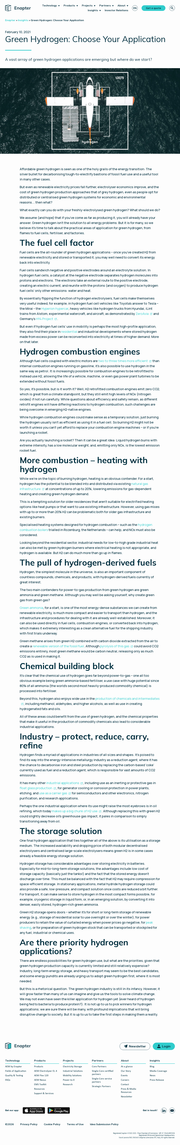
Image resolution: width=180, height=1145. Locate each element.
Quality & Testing (14, 1075)
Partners (105, 5)
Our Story (126, 1071)
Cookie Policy (52, 1124)
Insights (93, 10)
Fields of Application (15, 1071)
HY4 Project (44, 319)
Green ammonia (31, 608)
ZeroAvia (142, 313)
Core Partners (99, 1066)
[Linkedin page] (164, 1110)
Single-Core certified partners (102, 1073)
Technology (49, 5)
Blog (152, 1066)
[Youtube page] (172, 1110)
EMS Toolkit (40, 1084)
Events (124, 1075)
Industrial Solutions (73, 1071)
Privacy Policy (28, 1124)
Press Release (157, 1080)
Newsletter (137, 1046)
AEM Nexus (40, 1080)
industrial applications (62, 783)
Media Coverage (158, 1071)
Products (69, 5)
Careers (125, 1080)
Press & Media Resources (128, 1090)
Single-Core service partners (102, 1080)
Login (166, 1046)
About (121, 5)
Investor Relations (116, 10)
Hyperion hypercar (55, 308)
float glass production (36, 788)
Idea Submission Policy (104, 1124)
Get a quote (153, 8)
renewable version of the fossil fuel (58, 646)
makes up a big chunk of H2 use (75, 811)
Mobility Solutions (72, 1075)
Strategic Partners (101, 1086)
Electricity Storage (72, 1066)
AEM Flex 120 (41, 1075)
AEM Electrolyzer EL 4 (45, 1071)
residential (69, 331)
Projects (87, 5)
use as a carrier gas (53, 793)
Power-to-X (68, 1080)
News (152, 1075)
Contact (125, 1084)
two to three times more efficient (123, 361)
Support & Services (44, 1093)
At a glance (127, 1066)
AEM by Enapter (13, 1066)
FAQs (7, 1080)
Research (68, 1084)
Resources (39, 1089)
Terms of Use (75, 1124)
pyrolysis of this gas (114, 646)
